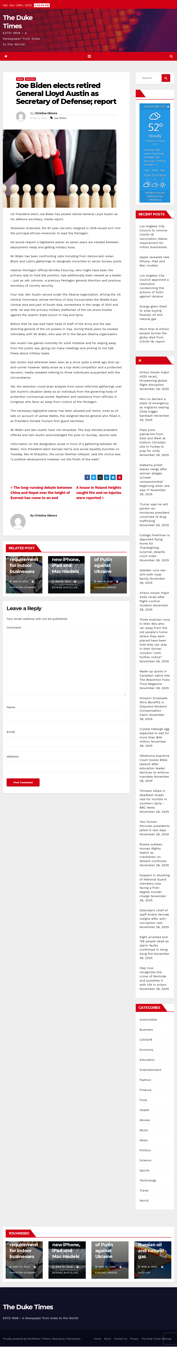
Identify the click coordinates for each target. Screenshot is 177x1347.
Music (144, 1130)
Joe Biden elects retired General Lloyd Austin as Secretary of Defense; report (66, 93)
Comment (14, 627)
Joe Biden (60, 117)
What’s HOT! (153, 360)
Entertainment (150, 1070)
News (20, 79)
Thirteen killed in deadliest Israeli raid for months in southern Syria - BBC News (153, 799)
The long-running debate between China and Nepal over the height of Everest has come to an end (41, 492)
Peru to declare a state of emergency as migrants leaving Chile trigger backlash (154, 407)
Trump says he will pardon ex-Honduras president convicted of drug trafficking (154, 512)
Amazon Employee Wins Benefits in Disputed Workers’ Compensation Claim (154, 706)
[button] (171, 56)
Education (147, 1060)
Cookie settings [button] (16, 1338)
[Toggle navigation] (89, 56)
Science (145, 1160)
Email (11, 732)
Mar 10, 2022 (21, 1266)
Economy (146, 1050)
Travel (144, 1190)
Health (144, 1110)
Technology (148, 1180)
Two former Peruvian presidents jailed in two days (154, 826)
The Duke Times (28, 1307)
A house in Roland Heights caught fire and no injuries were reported (98, 492)
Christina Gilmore (46, 113)
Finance (145, 1090)
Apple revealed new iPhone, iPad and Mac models (66, 559)
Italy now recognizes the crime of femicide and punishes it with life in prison (153, 976)
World (144, 1200)
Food (143, 1100)
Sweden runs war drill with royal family (153, 574)
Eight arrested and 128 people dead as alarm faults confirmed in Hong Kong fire (154, 945)
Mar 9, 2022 (149, 1266)
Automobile (148, 1019)
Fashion (145, 1080)
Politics (30, 79)
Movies (145, 1120)
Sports (144, 1170)
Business (146, 1029)
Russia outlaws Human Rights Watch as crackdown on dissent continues (153, 852)
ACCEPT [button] (36, 1338)
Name (11, 707)
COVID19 (146, 1039)
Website (13, 756)
